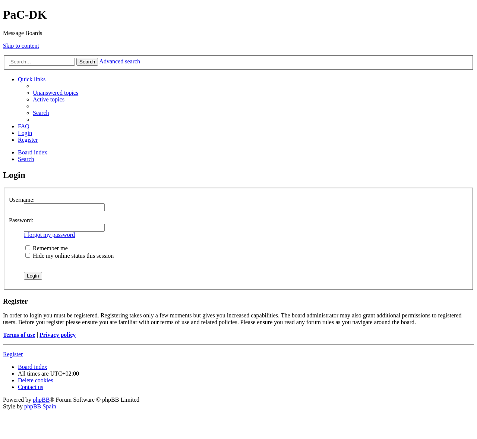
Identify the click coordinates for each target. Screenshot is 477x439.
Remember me (46, 248)
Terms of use (19, 335)
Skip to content (21, 46)
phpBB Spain (40, 406)
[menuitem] (55, 93)
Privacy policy (58, 335)
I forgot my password (49, 235)
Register (13, 354)
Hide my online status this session (69, 256)
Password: (21, 220)
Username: (22, 200)
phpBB (41, 399)
